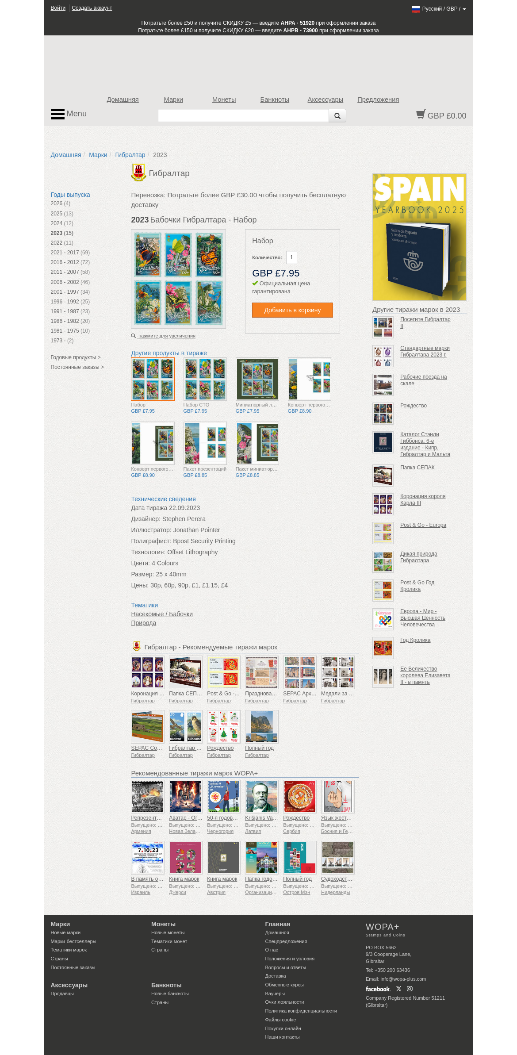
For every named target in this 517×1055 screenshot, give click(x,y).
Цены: (140, 585)
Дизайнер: (146, 518)
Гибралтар (130, 154)
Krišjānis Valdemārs (268, 818)
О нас (271, 949)
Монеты (224, 99)
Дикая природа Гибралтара (418, 557)
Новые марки (66, 932)
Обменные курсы (284, 984)
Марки (173, 99)
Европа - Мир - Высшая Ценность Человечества (422, 618)
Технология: (148, 552)
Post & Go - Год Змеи (233, 694)
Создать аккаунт (92, 8)
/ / (438, 9)
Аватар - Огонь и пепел (197, 818)
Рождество (220, 748)
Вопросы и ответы (285, 967)
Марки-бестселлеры (73, 941)
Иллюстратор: (151, 529)
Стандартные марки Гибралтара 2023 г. (425, 351)
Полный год (259, 748)
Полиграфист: (151, 541)
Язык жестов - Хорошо (348, 818)
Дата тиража (149, 507)
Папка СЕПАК (186, 694)
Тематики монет (169, 941)
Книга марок (184, 879)
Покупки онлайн (283, 1028)
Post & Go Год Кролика (417, 585)
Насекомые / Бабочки (162, 614)
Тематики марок (69, 949)
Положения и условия (290, 958)
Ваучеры (275, 993)
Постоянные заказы (73, 967)
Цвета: (140, 563)
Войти (58, 8)
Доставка (275, 975)
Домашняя (122, 99)
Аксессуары (326, 99)
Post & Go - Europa (423, 525)
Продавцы (62, 993)
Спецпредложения (286, 941)
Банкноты (275, 99)
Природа (143, 622)
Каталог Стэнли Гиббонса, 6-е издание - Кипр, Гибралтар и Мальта (425, 444)
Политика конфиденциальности (301, 1010)
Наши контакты (282, 1037)
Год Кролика (415, 640)
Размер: (142, 574)
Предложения (378, 99)
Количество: (267, 257)
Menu (69, 114)
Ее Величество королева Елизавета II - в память (425, 675)
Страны (59, 958)
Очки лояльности (284, 1002)
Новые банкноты (170, 993)
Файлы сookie (280, 1019)
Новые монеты (167, 932)
